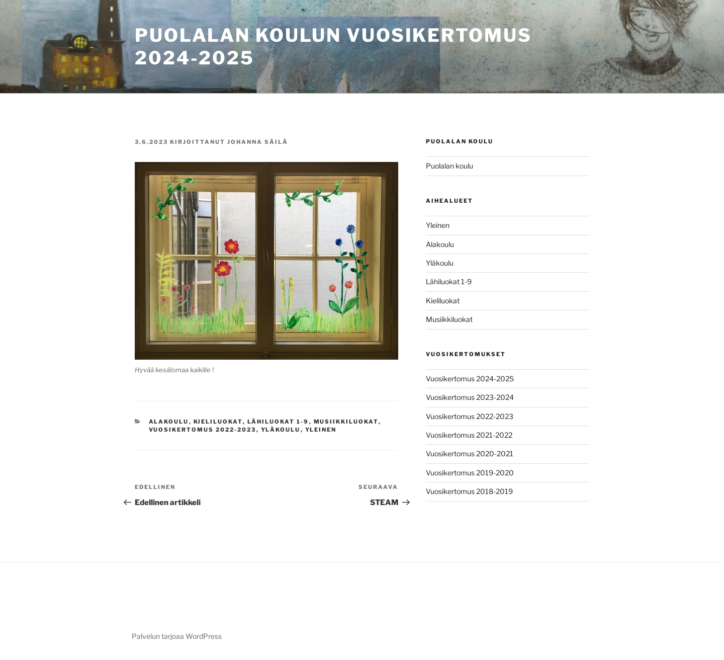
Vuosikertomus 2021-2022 (469, 435)
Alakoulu (169, 421)
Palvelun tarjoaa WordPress (177, 636)
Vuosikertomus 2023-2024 (470, 397)
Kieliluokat (218, 421)
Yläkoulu (281, 429)
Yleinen (321, 429)
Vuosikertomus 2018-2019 (469, 491)
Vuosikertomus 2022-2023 (202, 429)
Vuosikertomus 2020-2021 (469, 453)
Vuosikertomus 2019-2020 (470, 472)
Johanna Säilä (257, 141)
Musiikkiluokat (346, 421)
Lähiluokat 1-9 (278, 421)
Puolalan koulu (449, 165)
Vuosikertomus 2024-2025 (470, 378)
